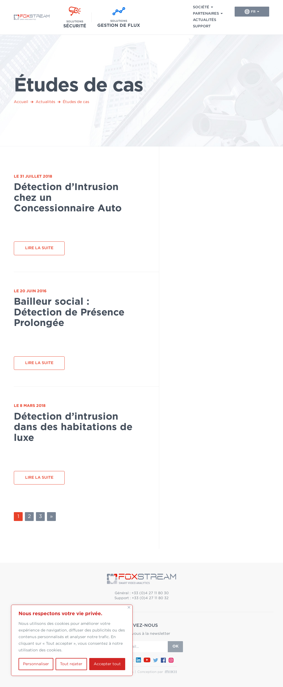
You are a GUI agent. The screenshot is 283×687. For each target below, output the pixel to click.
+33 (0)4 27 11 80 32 (150, 598)
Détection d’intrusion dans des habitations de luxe (73, 427)
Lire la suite (39, 248)
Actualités (204, 20)
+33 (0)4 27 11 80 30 (150, 593)
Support (202, 26)
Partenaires (206, 13)
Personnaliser (36, 664)
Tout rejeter (71, 664)
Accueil (21, 102)
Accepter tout (107, 664)
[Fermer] (129, 607)
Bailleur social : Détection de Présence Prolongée (69, 312)
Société (201, 7)
